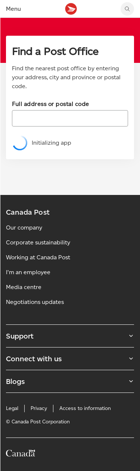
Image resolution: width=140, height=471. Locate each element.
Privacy (39, 408)
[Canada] (20, 454)
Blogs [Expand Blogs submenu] (70, 381)
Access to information (85, 408)
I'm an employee (28, 272)
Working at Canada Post (38, 257)
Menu (13, 8)
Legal (12, 408)
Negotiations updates (35, 301)
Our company (24, 227)
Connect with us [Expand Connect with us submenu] (70, 358)
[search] (127, 9)
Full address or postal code (50, 104)
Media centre (23, 287)
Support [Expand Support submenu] (70, 335)
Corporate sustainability (38, 242)
